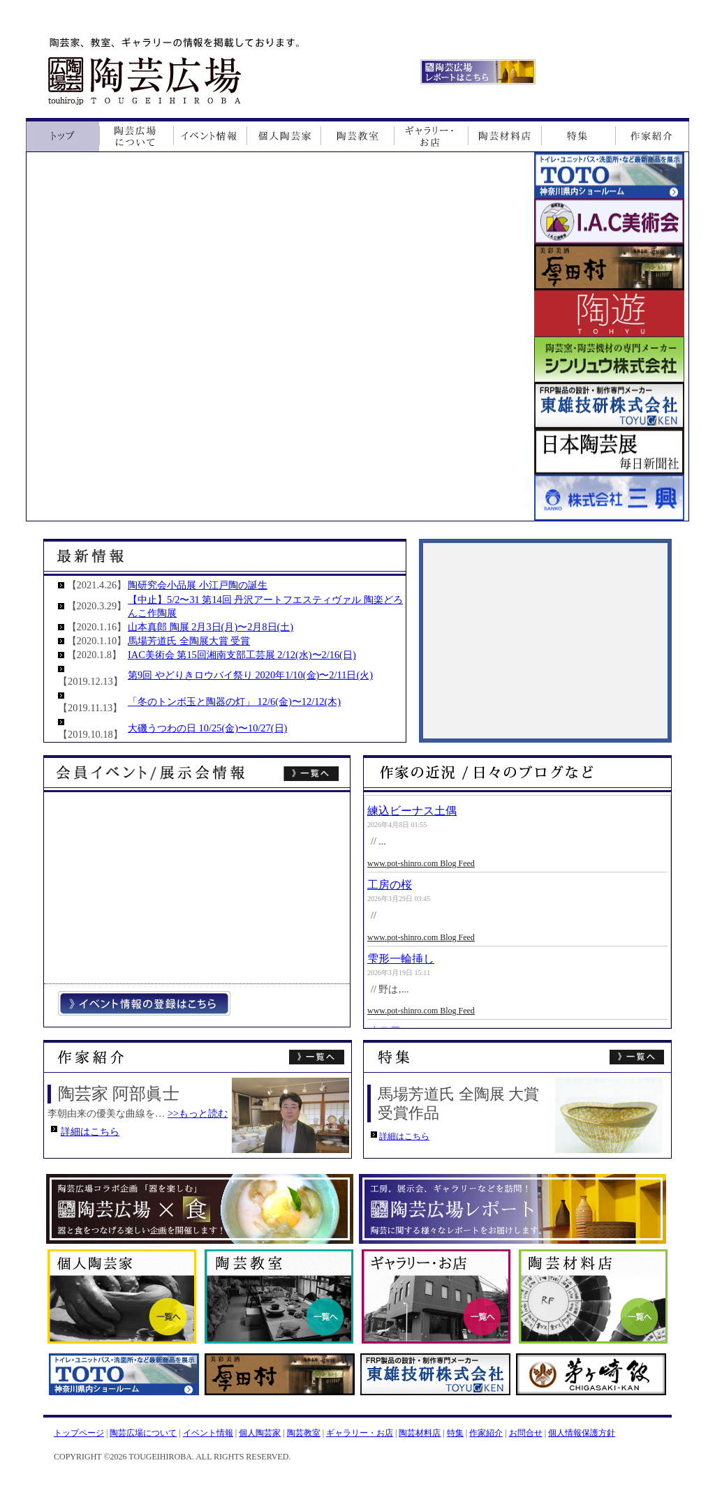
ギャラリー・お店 (359, 1433)
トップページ (79, 1433)
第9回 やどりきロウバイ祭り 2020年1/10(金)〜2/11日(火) (250, 675)
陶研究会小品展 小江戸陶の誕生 (197, 584)
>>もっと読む (198, 1113)
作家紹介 (486, 1433)
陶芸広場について (143, 1433)
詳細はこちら (90, 1132)
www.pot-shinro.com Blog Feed (421, 863)
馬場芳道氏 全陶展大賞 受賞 (189, 640)
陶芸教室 (303, 1433)
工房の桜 (389, 885)
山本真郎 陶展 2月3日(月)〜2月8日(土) (210, 626)
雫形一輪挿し (400, 959)
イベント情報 (208, 1433)
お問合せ (526, 1433)
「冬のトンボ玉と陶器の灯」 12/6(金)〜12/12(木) (234, 701)
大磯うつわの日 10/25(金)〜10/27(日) (207, 728)
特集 (455, 1433)
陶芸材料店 (420, 1433)
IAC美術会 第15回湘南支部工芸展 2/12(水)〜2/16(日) (242, 654)
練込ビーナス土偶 (412, 811)
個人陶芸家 (260, 1433)
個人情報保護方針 (581, 1433)
